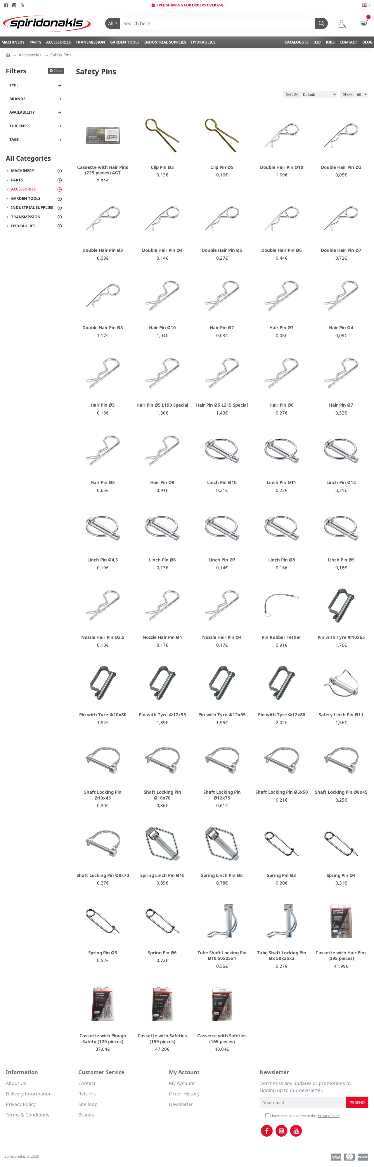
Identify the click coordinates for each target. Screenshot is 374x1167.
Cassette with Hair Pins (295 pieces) (341, 955)
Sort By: (292, 94)
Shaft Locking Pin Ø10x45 (103, 795)
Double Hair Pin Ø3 (102, 250)
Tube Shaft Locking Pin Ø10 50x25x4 (222, 955)
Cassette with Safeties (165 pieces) (222, 1038)
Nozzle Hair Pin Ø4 (162, 637)
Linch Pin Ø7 (222, 560)
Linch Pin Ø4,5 (102, 560)
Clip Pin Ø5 (221, 167)
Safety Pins (61, 55)
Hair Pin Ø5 (103, 405)
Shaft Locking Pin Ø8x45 (341, 792)
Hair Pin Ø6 (281, 405)
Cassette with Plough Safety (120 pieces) (102, 1038)
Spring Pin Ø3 (281, 875)
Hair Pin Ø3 (281, 327)
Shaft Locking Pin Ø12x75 (222, 795)
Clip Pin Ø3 (162, 167)
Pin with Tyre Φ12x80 (281, 714)
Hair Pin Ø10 (162, 327)
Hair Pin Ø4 (341, 327)
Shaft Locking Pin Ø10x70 (162, 795)
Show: (348, 94)
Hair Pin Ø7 (341, 405)
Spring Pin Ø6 (162, 953)
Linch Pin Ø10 (222, 482)
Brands (17, 98)
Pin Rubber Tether (281, 637)
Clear (57, 70)
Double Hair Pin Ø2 (341, 167)
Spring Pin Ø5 (102, 953)
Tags (14, 139)
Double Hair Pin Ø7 (341, 250)
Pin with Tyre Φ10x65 (341, 637)
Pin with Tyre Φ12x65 (222, 714)
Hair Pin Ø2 (222, 327)
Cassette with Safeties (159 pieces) (162, 1038)
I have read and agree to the (303, 1116)
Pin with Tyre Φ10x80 (103, 714)
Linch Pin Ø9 (341, 560)
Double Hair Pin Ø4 (162, 250)
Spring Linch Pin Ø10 (162, 875)
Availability (22, 112)
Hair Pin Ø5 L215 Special (222, 405)
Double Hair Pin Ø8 (102, 327)
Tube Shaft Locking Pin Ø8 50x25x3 (281, 955)
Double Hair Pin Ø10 (281, 167)
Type (13, 85)
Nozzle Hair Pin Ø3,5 (102, 637)
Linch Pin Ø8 (281, 560)
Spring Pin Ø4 (341, 875)
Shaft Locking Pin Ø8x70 (103, 875)
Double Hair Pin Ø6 (281, 250)
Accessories (30, 55)
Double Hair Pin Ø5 (222, 250)
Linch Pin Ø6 (162, 560)
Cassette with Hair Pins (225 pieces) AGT (102, 170)
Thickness (19, 126)
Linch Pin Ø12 (341, 482)
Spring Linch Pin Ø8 (222, 875)
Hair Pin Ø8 (103, 482)
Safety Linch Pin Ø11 (341, 714)
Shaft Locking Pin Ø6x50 (281, 792)
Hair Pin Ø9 (162, 482)
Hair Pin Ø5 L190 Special (162, 405)
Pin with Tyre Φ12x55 (162, 714)
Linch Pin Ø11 (281, 482)
